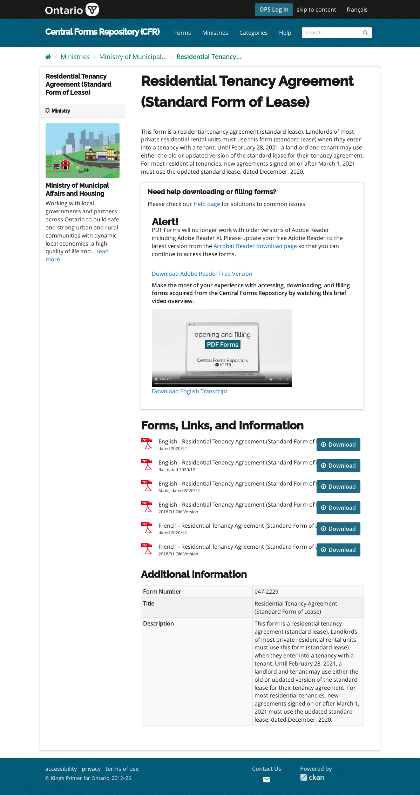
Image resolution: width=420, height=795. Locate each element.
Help (285, 32)
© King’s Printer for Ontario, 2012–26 (88, 778)
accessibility (61, 769)
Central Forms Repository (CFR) (102, 32)
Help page (207, 204)
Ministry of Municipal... (133, 56)
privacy (91, 769)
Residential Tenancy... (209, 56)
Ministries (215, 32)
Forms (182, 32)
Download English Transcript (190, 391)
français (357, 9)
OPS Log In (274, 9)
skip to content (316, 9)
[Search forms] (337, 32)
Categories (253, 32)
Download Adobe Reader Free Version (202, 274)
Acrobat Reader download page (255, 246)
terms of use (122, 769)
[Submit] (365, 31)
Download (338, 444)
